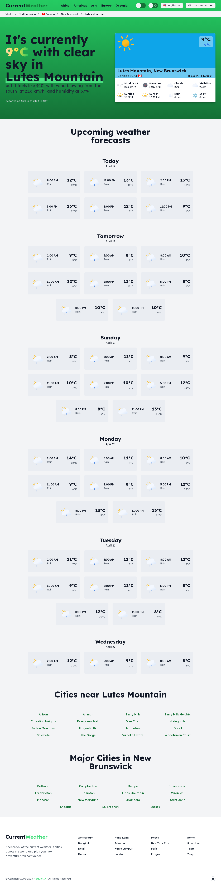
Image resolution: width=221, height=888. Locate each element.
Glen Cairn (133, 721)
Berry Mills (133, 714)
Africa (65, 7)
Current (27, 7)
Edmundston (177, 786)
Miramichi (177, 793)
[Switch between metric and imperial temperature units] (141, 6)
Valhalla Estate (132, 735)
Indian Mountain (43, 728)
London (119, 854)
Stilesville (43, 735)
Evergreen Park (88, 721)
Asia (94, 7)
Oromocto (133, 800)
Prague (155, 854)
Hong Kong (121, 837)
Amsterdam (85, 837)
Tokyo (191, 854)
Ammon (88, 714)
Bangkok (83, 843)
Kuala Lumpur (123, 848)
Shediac (65, 807)
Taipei (191, 848)
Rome (191, 837)
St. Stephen (110, 807)
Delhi (81, 848)
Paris (154, 848)
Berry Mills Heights (178, 714)
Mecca (155, 837)
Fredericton (43, 793)
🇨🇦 (48, 16)
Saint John (177, 800)
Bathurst (43, 786)
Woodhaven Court (178, 735)
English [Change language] (172, 7)
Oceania (122, 7)
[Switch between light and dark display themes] (153, 6)
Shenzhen (193, 843)
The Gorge (88, 735)
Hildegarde (177, 721)
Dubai (81, 854)
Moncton (43, 800)
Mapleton (133, 728)
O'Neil (178, 728)
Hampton (88, 793)
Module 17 (39, 878)
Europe (106, 7)
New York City (159, 843)
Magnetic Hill (88, 728)
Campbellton (88, 786)
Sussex (155, 807)
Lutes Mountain (133, 793)
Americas (80, 7)
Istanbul (120, 843)
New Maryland (88, 800)
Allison (43, 714)
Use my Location (200, 7)
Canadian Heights (43, 721)
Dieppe (133, 786)
